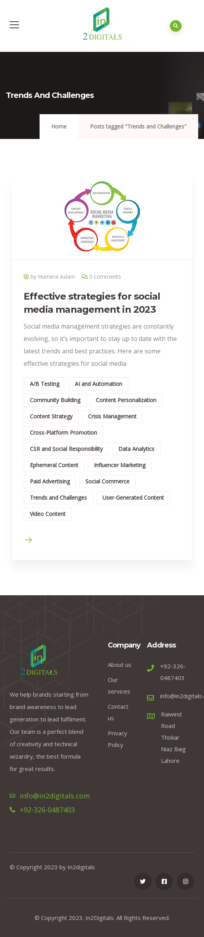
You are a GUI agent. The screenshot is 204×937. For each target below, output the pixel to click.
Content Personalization (126, 400)
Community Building (55, 400)
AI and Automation (98, 383)
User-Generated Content (133, 497)
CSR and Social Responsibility (66, 448)
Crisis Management (112, 416)
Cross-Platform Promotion (63, 432)
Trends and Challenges (58, 497)
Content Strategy (51, 416)
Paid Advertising (50, 481)
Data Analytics (136, 448)
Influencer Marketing (119, 465)
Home (59, 126)
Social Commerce (107, 481)
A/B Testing (44, 383)
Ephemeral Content (54, 465)
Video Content (48, 513)
